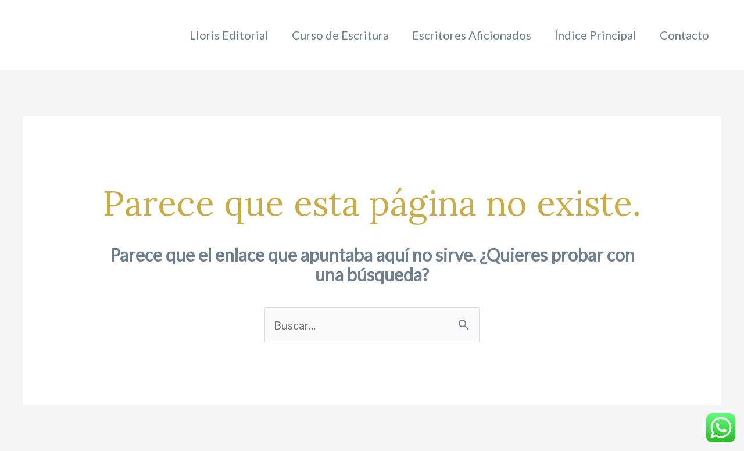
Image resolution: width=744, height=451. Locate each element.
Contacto (684, 35)
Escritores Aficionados (471, 35)
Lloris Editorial (229, 35)
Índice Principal (595, 35)
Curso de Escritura (340, 35)
